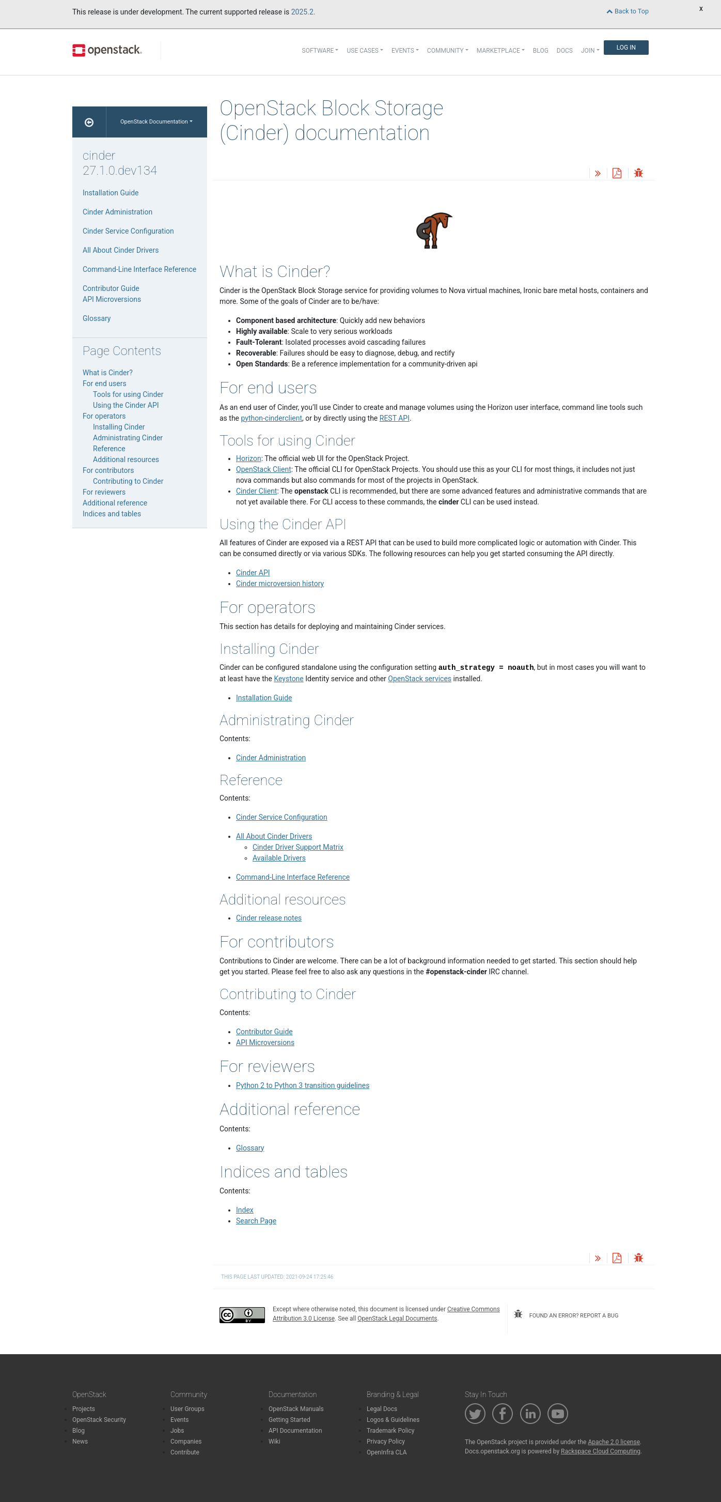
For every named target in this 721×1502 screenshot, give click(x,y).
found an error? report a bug (566, 1314)
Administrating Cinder (128, 438)
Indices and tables (112, 514)
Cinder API (253, 573)
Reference (109, 449)
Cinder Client (256, 491)
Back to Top (627, 11)
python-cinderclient (272, 418)
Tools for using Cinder (128, 394)
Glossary (250, 1148)
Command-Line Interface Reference (293, 877)
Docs (565, 50)
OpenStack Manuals (296, 1409)
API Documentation (295, 1430)
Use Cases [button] (362, 50)
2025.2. (303, 12)
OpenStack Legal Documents (397, 1318)
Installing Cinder (119, 427)
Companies (186, 1441)
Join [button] (588, 50)
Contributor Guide (264, 1032)
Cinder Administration (271, 758)
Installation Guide (264, 698)
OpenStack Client (263, 469)
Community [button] (445, 50)
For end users (105, 383)
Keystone (288, 679)
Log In (626, 47)
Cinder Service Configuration (281, 817)
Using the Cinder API (126, 405)
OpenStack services (419, 679)
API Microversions (265, 1042)
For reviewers (104, 492)
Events (179, 1419)
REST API (395, 418)
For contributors (108, 470)
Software (318, 50)
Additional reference (115, 503)
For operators (104, 416)
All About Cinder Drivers (274, 836)
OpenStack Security (99, 1419)
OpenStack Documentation (154, 121)
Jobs (177, 1430)
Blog (540, 50)
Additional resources (126, 459)
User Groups (187, 1409)
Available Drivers (279, 858)
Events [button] (402, 50)
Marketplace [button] (498, 50)
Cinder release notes (269, 918)
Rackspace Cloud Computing (600, 1451)
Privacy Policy (386, 1441)
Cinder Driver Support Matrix (298, 847)
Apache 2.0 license (614, 1442)
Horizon (248, 458)
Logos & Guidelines (393, 1419)
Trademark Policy (391, 1430)
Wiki (274, 1441)
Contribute (184, 1452)
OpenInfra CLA (387, 1452)
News (80, 1441)
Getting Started (289, 1419)
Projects (83, 1409)
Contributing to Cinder (128, 481)
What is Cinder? (108, 373)
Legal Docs (382, 1409)
